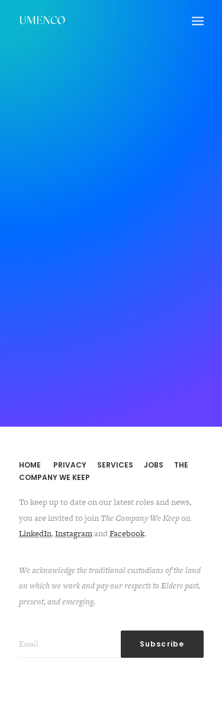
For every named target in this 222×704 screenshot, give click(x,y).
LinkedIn (35, 533)
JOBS (153, 465)
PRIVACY (69, 465)
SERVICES (115, 465)
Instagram (73, 533)
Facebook (127, 533)
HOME (30, 465)
